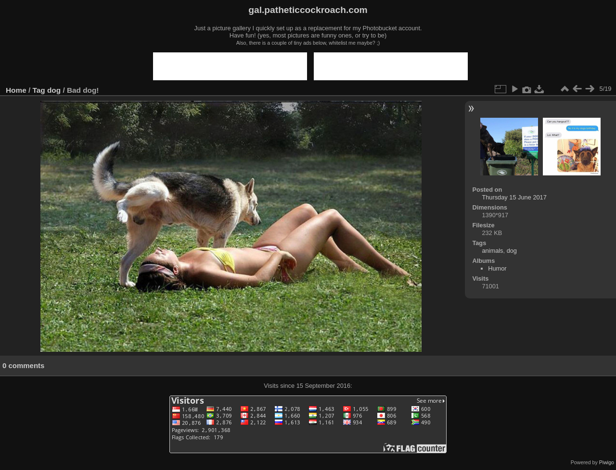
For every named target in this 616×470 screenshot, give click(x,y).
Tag (39, 90)
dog (54, 90)
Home (16, 90)
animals (492, 250)
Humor (497, 268)
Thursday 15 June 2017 (514, 197)
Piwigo (606, 462)
